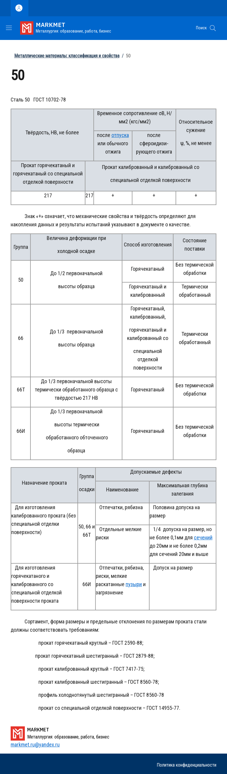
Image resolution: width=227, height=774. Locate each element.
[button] (212, 28)
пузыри (134, 584)
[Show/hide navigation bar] (9, 28)
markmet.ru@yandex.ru (35, 744)
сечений (203, 537)
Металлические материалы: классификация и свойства (66, 56)
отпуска (120, 135)
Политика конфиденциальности (186, 765)
